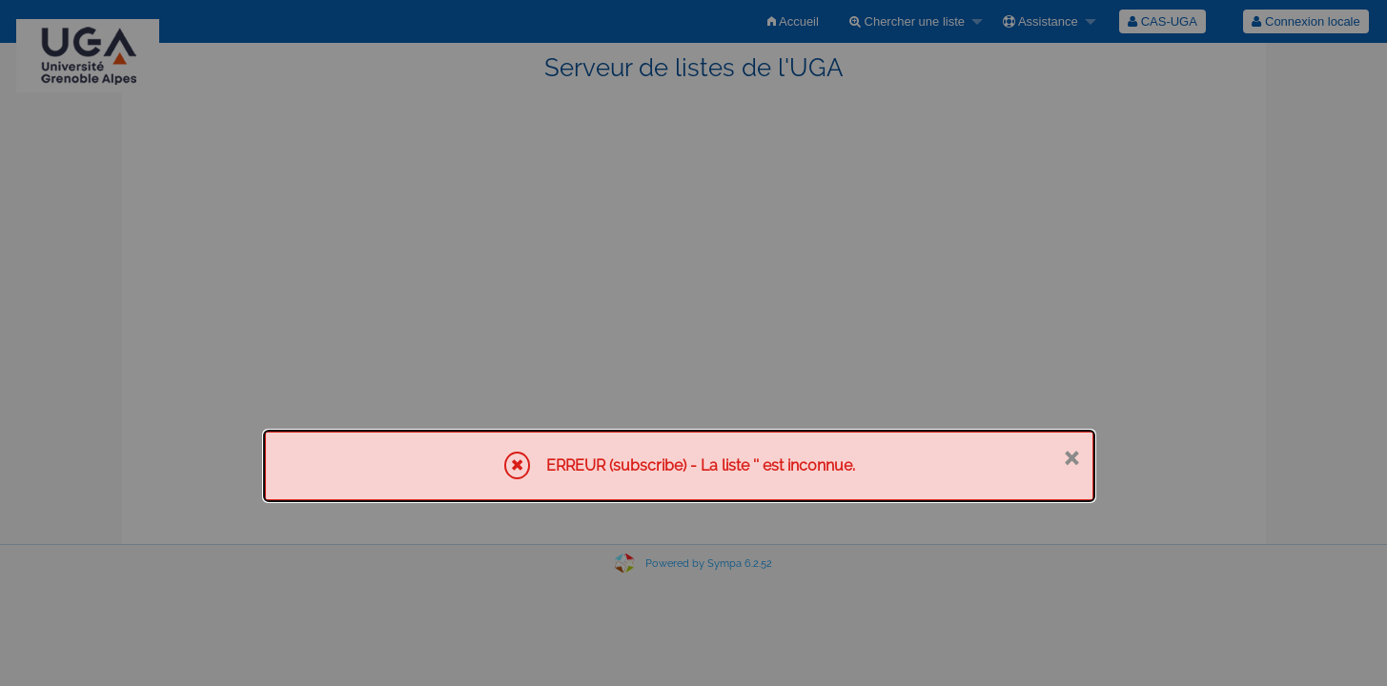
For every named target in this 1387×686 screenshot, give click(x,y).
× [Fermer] (1071, 456)
